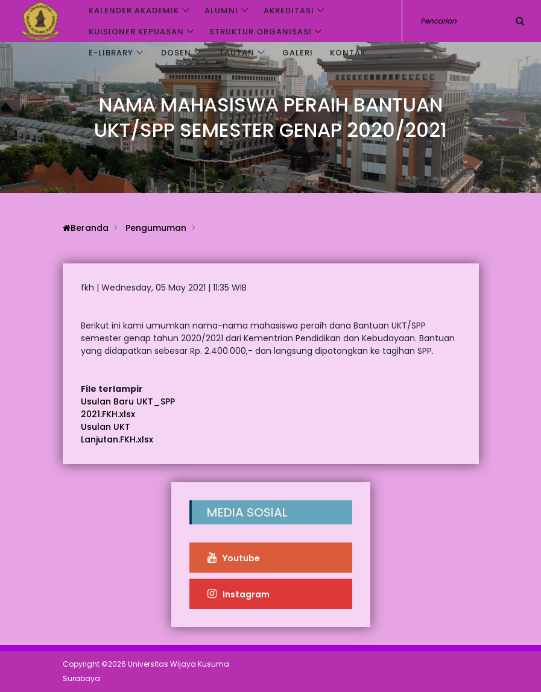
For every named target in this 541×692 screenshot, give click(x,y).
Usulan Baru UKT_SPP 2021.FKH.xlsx (128, 407)
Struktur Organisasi (260, 31)
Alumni (221, 10)
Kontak (348, 52)
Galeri (297, 52)
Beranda (86, 228)
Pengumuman (155, 228)
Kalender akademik (134, 10)
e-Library (111, 52)
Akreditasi (289, 10)
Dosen (176, 52)
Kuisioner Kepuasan (136, 31)
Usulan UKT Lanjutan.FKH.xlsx (117, 433)
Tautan (237, 52)
